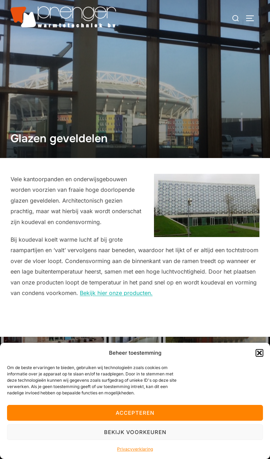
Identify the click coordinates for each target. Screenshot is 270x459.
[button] (259, 352)
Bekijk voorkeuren (135, 432)
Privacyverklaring (135, 449)
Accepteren (135, 412)
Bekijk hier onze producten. (116, 292)
